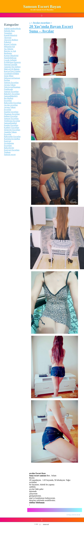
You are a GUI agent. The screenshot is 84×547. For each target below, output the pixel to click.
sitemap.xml (46, 524)
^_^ (40, 524)
